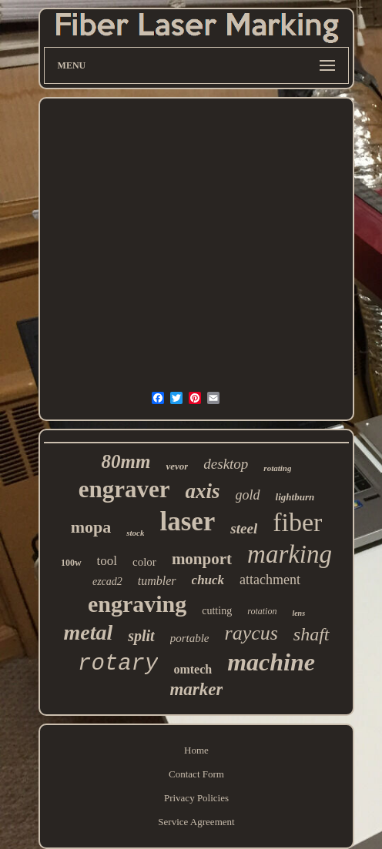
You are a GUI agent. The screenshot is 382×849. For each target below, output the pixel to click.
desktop (225, 464)
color (144, 562)
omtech (192, 669)
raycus (251, 633)
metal (87, 632)
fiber (297, 522)
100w (71, 562)
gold (248, 495)
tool (107, 560)
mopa (91, 526)
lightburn (295, 497)
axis (203, 491)
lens (298, 613)
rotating (277, 468)
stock (135, 532)
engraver (124, 489)
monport (202, 559)
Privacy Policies (196, 798)
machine (271, 662)
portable (189, 638)
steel (243, 528)
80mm (126, 461)
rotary (118, 664)
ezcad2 (107, 581)
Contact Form (196, 774)
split (141, 635)
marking (289, 554)
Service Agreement (196, 821)
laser (187, 521)
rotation (261, 611)
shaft (311, 634)
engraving (137, 604)
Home (196, 750)
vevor (177, 466)
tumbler (157, 580)
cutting (217, 611)
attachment (270, 579)
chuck (208, 580)
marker (196, 689)
